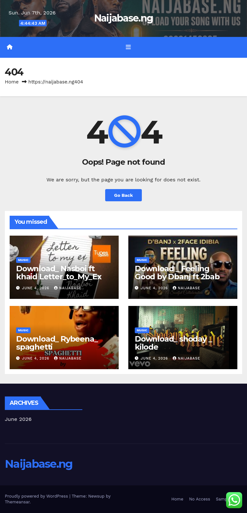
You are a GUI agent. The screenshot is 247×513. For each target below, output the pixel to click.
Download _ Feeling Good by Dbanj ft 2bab (177, 272)
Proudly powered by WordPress (37, 496)
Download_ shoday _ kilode (173, 343)
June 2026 (18, 419)
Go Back (123, 195)
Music (23, 260)
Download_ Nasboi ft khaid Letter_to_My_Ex (58, 272)
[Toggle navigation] (128, 47)
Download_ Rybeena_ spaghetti (56, 343)
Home (12, 82)
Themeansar (17, 502)
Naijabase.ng (123, 18)
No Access (199, 499)
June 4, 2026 (36, 288)
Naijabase (68, 288)
